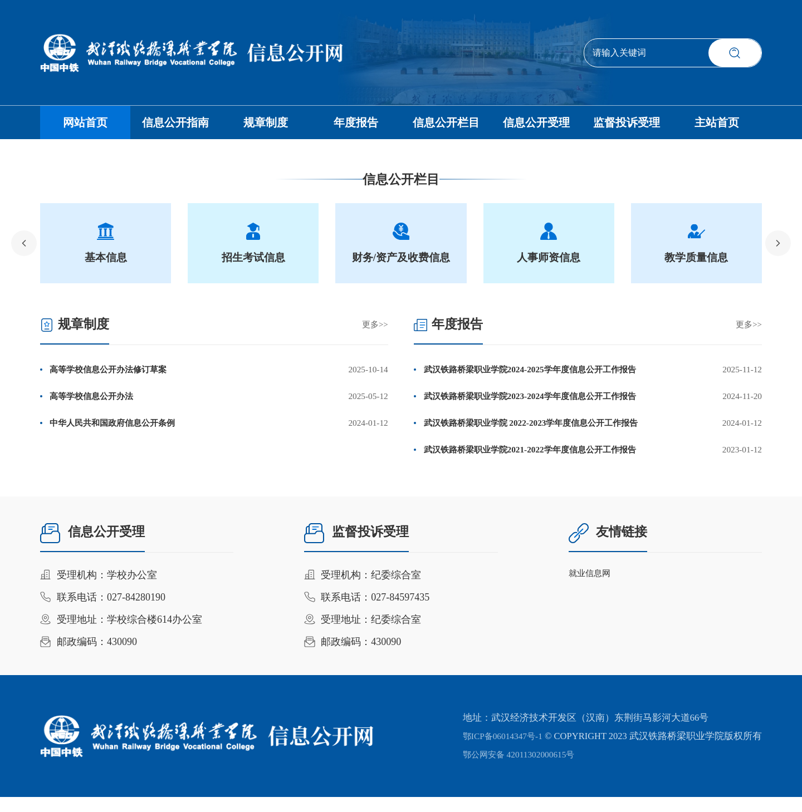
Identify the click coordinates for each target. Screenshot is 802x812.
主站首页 (717, 128)
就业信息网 (592, 589)
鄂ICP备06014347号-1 (498, 751)
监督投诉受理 (626, 128)
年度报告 (356, 128)
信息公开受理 (536, 128)
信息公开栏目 (446, 128)
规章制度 (265, 128)
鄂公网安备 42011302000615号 (516, 769)
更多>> (374, 334)
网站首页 (85, 128)
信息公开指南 (175, 128)
